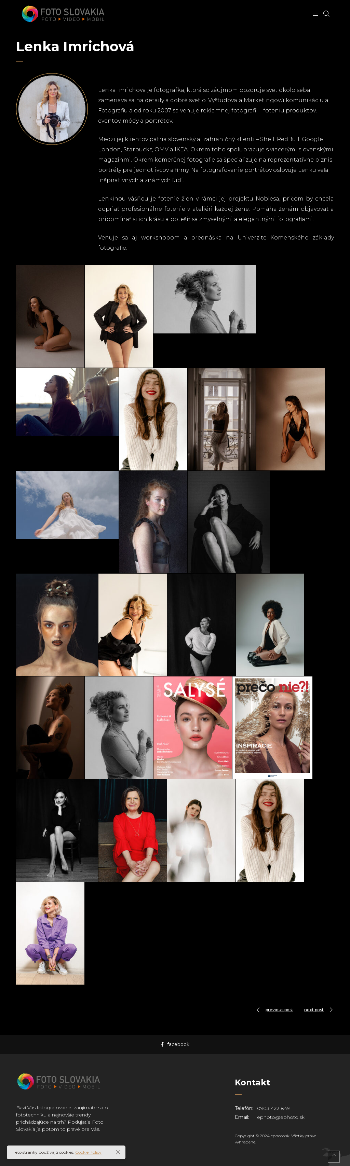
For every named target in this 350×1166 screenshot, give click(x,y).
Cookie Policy (88, 1152)
